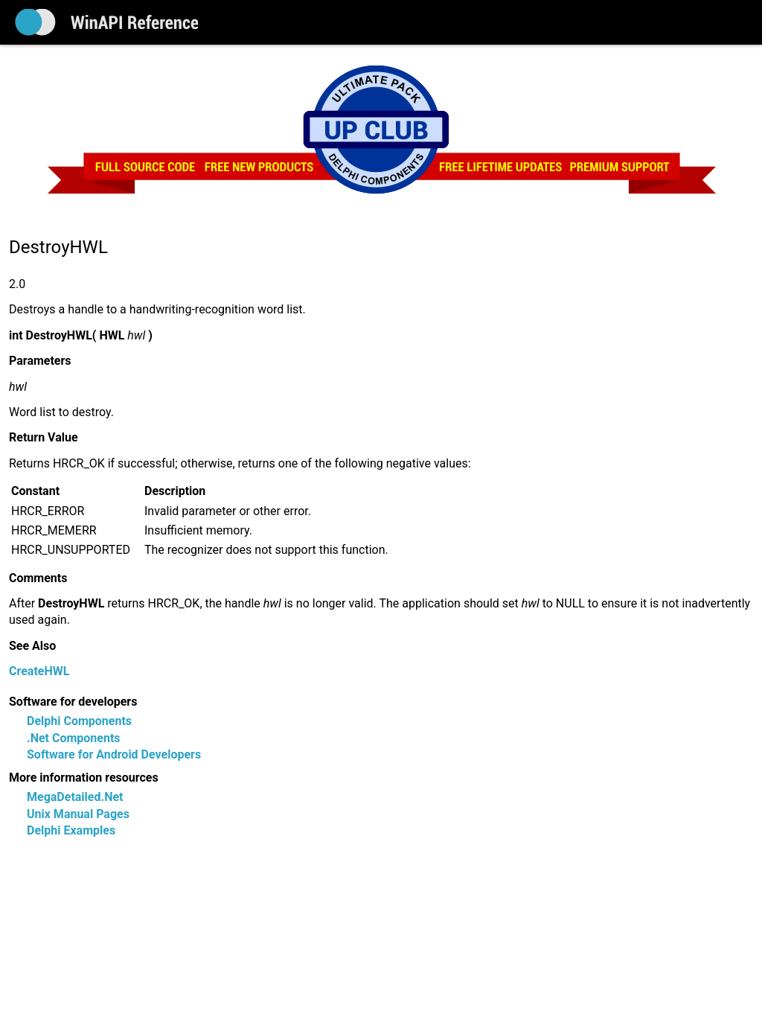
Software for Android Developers (114, 754)
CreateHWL (39, 671)
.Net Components (74, 738)
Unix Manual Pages (78, 814)
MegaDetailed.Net (75, 797)
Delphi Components (79, 721)
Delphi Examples (71, 830)
